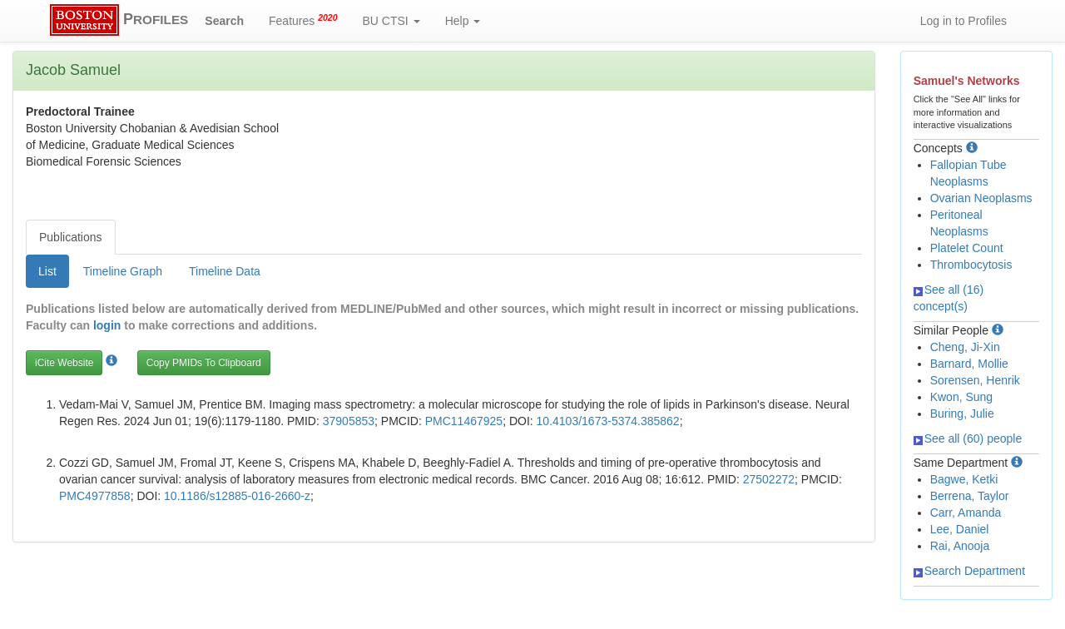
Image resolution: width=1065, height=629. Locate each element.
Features (303, 19)
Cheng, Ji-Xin (965, 347)
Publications (70, 237)
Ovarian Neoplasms (981, 198)
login (107, 325)
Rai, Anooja (960, 545)
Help (463, 20)
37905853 (348, 421)
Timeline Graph (122, 271)
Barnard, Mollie (969, 363)
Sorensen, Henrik (975, 380)
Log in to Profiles (963, 20)
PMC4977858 (95, 496)
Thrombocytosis (971, 264)
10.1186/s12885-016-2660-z (237, 496)
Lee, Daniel (959, 529)
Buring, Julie (962, 413)
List (47, 271)
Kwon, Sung (961, 397)
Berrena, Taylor (969, 496)
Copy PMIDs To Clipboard (203, 363)
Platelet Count (966, 248)
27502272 (769, 479)
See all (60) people (968, 438)
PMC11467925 (464, 421)
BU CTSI (391, 20)
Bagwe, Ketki (964, 479)
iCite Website (64, 363)
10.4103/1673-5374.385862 (608, 421)
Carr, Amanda (966, 512)
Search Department (969, 570)
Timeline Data (224, 271)
